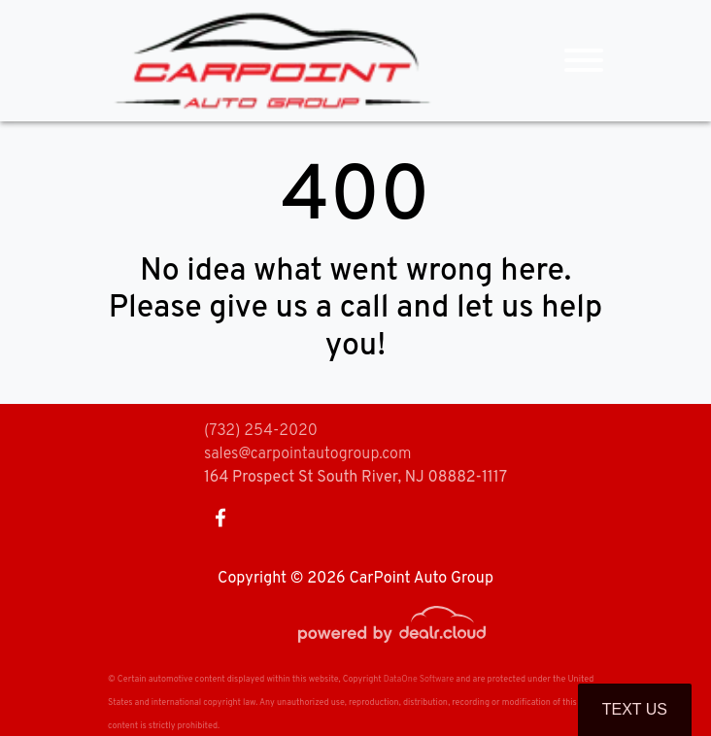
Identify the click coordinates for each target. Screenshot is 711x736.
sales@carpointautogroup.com (307, 454)
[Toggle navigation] (584, 60)
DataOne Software (419, 679)
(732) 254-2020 (261, 431)
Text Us (634, 709)
